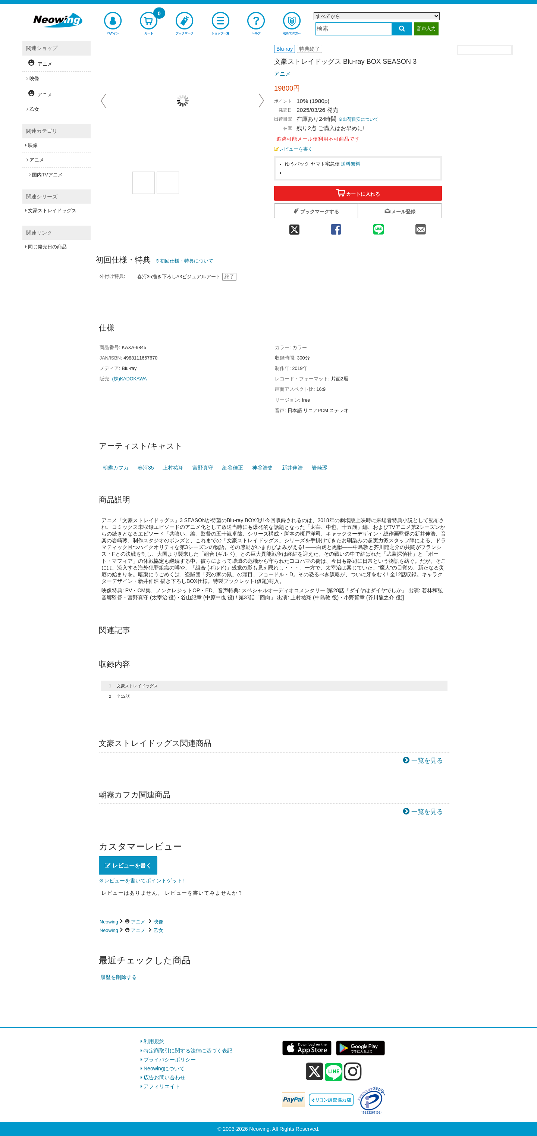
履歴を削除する (118, 977)
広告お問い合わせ (164, 1077)
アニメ (282, 73)
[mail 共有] (420, 227)
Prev (104, 101)
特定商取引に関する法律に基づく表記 (188, 1051)
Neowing (109, 922)
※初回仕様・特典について (184, 261)
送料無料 (350, 164)
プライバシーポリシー (170, 1060)
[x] (314, 1071)
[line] (334, 1073)
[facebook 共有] (336, 227)
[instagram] (353, 1071)
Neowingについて (164, 1068)
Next (261, 101)
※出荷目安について (358, 119)
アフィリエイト (162, 1086)
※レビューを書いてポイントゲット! (141, 881)
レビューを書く (293, 149)
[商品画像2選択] (168, 183)
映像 (158, 922)
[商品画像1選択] (143, 183)
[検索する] (402, 28)
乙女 (158, 930)
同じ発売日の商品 (47, 247)
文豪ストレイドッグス (52, 210)
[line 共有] (378, 227)
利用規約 (154, 1041)
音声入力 (426, 28)
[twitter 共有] (294, 227)
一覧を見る (427, 760)
